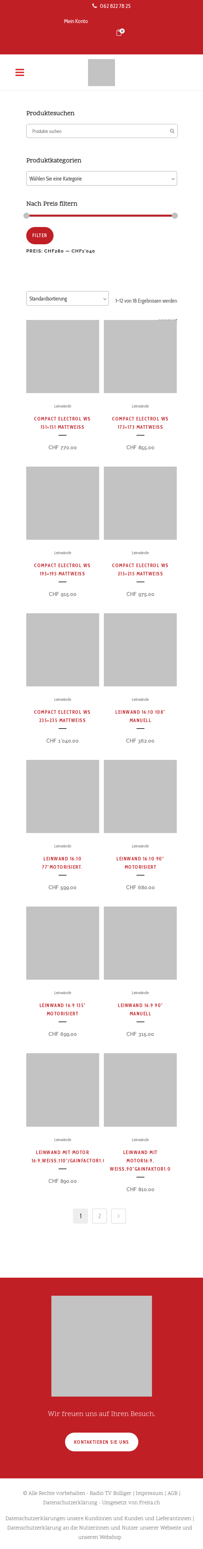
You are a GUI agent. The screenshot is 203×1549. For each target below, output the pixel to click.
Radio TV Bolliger (111, 1493)
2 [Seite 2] (99, 1216)
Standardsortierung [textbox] (48, 298)
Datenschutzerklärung (70, 1503)
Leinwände (62, 406)
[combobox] (101, 178)
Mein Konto (76, 21)
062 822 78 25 (111, 6)
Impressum (149, 1493)
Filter (39, 235)
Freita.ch (149, 1503)
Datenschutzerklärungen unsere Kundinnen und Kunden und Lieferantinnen (98, 1519)
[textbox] (102, 179)
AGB (172, 1493)
